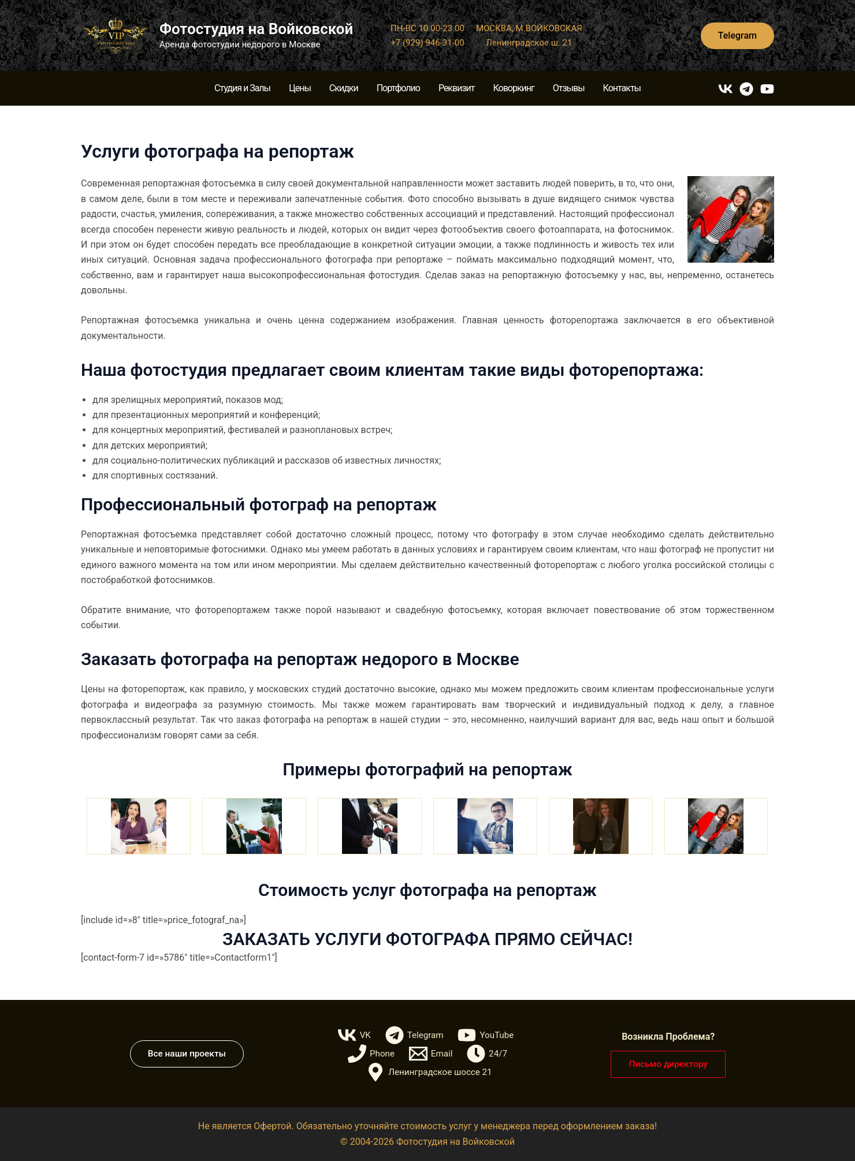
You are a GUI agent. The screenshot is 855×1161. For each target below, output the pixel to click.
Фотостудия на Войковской (256, 29)
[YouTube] (767, 89)
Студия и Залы (242, 88)
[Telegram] (746, 89)
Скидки (343, 88)
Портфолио (398, 88)
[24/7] (488, 1053)
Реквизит (456, 88)
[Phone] (370, 1053)
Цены (300, 88)
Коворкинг (513, 88)
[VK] (726, 89)
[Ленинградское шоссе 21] (429, 1072)
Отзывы (569, 88)
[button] (737, 36)
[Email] (431, 1053)
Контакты (622, 88)
